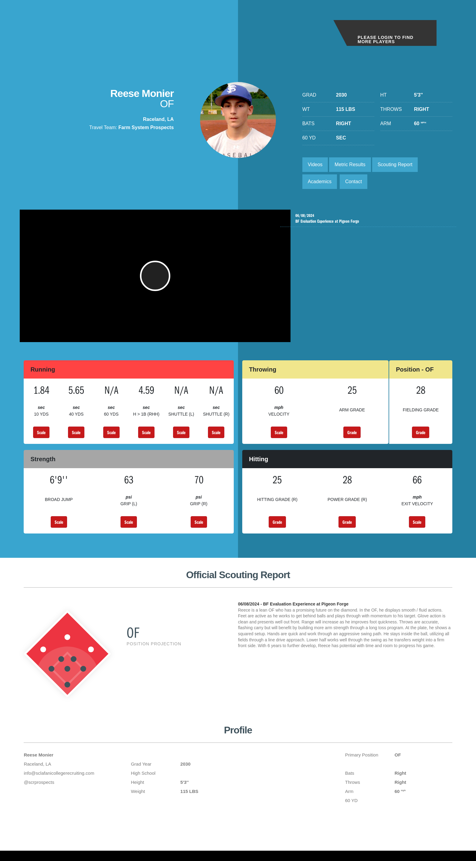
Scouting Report (395, 164)
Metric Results (350, 164)
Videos (315, 164)
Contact (353, 181)
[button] (155, 279)
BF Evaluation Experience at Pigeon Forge (369, 218)
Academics (320, 181)
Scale (41, 438)
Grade (352, 438)
